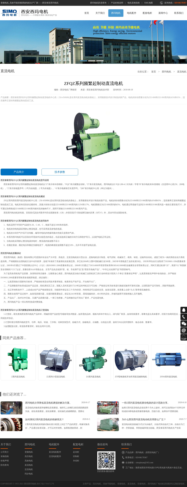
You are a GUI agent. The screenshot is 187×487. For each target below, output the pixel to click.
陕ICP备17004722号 (45, 484)
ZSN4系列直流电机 (168, 377)
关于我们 (100, 13)
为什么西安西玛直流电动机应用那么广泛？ (144, 419)
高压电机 (29, 456)
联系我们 (179, 13)
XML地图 (148, 3)
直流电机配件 (55, 452)
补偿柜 (76, 461)
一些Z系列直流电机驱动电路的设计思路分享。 (146, 403)
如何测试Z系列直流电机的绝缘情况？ (44, 419)
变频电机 (29, 452)
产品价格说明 (117, 3)
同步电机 (29, 474)
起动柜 (76, 452)
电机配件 (131, 13)
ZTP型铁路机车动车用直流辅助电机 (131, 377)
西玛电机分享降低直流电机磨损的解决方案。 (48, 403)
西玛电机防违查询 (98, 3)
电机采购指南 (133, 3)
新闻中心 (163, 13)
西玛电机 (116, 13)
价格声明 (5, 461)
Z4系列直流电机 (93, 377)
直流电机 (181, 71)
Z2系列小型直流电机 (55, 377)
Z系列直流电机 (18, 377)
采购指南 (5, 456)
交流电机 (29, 469)
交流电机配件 (55, 456)
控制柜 (76, 456)
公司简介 (5, 452)
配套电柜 (147, 13)
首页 (86, 13)
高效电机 (29, 461)
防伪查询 (5, 465)
